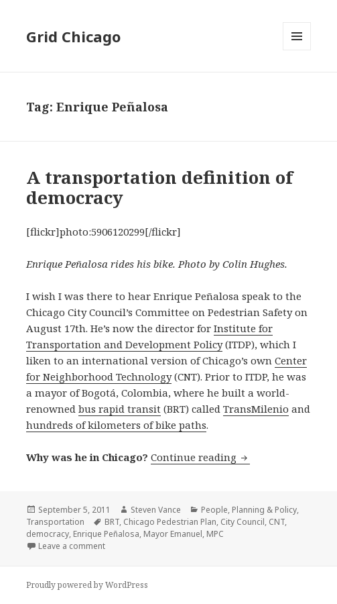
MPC (215, 534)
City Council (242, 521)
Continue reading (200, 457)
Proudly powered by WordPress (87, 585)
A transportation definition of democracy (159, 187)
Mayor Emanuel (172, 534)
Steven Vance (156, 509)
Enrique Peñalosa (106, 534)
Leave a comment (71, 546)
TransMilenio (256, 408)
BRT (112, 521)
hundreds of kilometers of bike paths (116, 425)
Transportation (55, 521)
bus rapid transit (119, 408)
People (214, 509)
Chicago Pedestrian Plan (169, 521)
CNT (277, 521)
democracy (47, 534)
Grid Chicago (73, 36)
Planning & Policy (264, 509)
